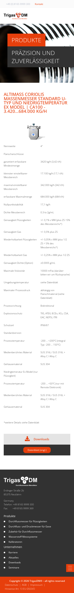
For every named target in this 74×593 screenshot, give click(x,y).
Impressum (36, 585)
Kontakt (39, 4)
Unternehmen (13, 547)
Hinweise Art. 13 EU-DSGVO (20, 588)
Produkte (9, 516)
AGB (24, 585)
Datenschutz (11, 585)
